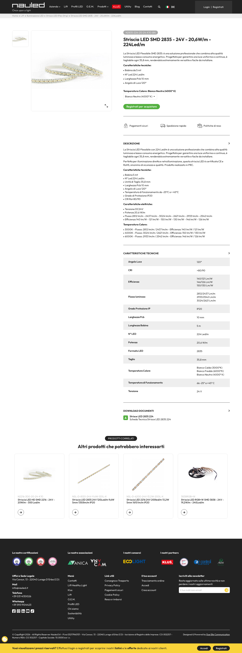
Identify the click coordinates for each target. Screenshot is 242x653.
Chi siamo (73, 608)
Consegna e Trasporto (117, 580)
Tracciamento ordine (153, 580)
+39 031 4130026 (21, 596)
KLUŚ (116, 6)
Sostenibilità (74, 613)
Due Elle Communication (218, 634)
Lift (66, 6)
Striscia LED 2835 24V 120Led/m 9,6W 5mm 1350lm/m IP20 (93, 501)
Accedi (204, 648)
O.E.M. (90, 6)
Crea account (149, 590)
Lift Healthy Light (77, 585)
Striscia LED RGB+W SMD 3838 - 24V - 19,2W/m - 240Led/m (202, 501)
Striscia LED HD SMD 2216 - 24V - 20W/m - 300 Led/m (36, 501)
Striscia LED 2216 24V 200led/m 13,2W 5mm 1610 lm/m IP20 (148, 501)
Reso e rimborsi (113, 599)
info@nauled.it (20, 587)
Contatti (147, 6)
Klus (70, 590)
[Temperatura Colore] (140, 96)
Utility (128, 6)
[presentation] (202, 601)
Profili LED (77, 6)
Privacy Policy (112, 585)
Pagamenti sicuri (114, 590)
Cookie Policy (112, 594)
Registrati (221, 648)
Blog (137, 6)
